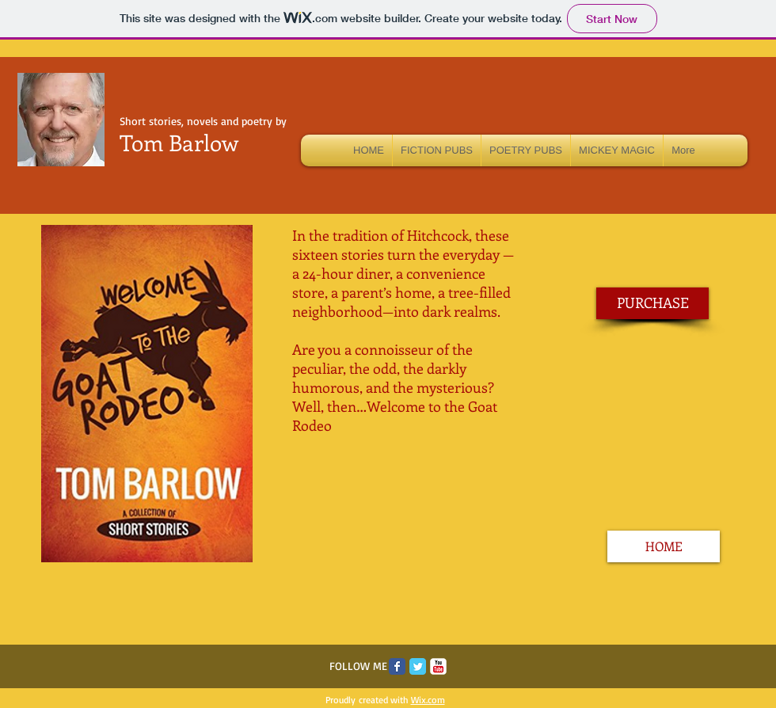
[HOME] (663, 546)
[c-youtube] (438, 666)
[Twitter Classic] (417, 666)
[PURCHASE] (652, 303)
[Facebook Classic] (397, 666)
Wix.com (428, 700)
